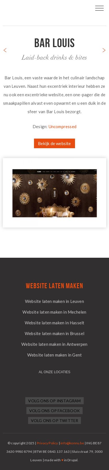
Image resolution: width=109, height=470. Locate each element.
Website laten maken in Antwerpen (54, 344)
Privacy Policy (47, 443)
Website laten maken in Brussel (54, 333)
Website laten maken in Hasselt (55, 322)
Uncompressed (62, 126)
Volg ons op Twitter (54, 420)
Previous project (5, 49)
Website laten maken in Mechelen (54, 311)
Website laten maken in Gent (54, 354)
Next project (104, 49)
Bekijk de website (54, 143)
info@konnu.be (72, 443)
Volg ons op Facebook (54, 410)
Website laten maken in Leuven (54, 301)
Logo (54, 11)
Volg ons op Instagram (54, 400)
